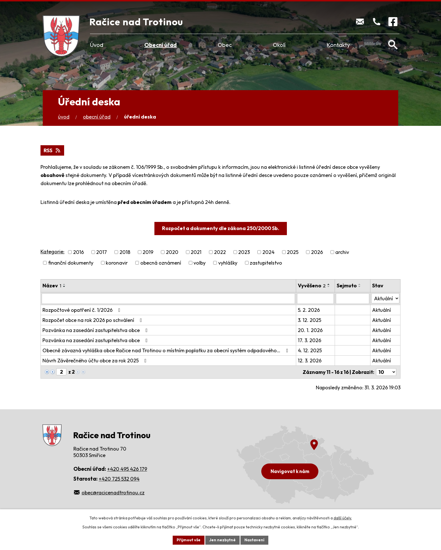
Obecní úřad (160, 44)
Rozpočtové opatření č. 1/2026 (82, 310)
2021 (196, 252)
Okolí (279, 44)
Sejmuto (347, 285)
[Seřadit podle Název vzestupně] (64, 284)
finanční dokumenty (70, 263)
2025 (292, 252)
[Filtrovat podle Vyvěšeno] (315, 298)
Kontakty (338, 44)
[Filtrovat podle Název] (168, 298)
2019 (148, 252)
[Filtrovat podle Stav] (385, 298)
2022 (220, 252)
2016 (78, 252)
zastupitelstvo (266, 263)
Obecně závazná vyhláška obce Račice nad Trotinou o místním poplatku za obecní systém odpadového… (166, 350)
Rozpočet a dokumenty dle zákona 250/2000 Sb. (220, 228)
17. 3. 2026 (309, 340)
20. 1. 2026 (310, 330)
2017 (101, 252)
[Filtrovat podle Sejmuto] (352, 298)
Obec (225, 44)
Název (51, 285)
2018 (125, 252)
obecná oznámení (160, 263)
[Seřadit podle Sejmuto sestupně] (360, 286)
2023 (244, 252)
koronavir (117, 263)
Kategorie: (52, 251)
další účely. (343, 518)
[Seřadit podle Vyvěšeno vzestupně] (329, 284)
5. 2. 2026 (309, 310)
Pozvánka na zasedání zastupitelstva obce (96, 330)
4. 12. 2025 (310, 350)
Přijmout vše (189, 539)
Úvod (96, 44)
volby (200, 263)
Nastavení (254, 539)
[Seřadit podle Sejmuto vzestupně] (360, 284)
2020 (172, 252)
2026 (317, 252)
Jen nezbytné (222, 539)
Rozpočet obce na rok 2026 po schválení (93, 320)
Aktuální (381, 310)
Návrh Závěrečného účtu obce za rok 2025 (95, 360)
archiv (342, 252)
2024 (268, 252)
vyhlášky (227, 263)
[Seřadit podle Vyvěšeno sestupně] (329, 286)
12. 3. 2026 (309, 360)
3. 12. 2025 (309, 320)
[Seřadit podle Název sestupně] (64, 286)
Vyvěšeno (312, 285)
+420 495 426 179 (127, 469)
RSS (52, 150)
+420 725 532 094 (119, 479)
